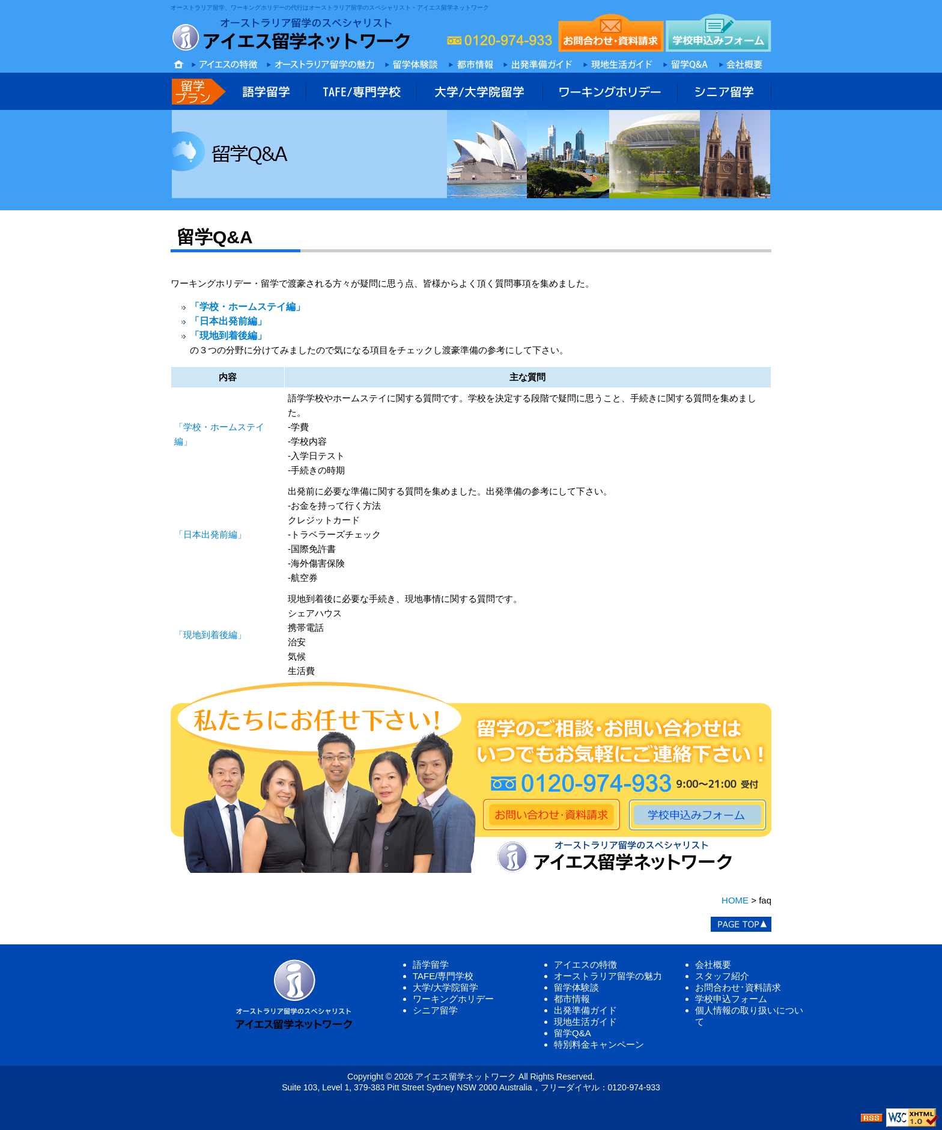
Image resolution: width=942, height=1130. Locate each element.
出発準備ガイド (585, 1010)
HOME (735, 900)
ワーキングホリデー (453, 999)
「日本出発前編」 (228, 321)
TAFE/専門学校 (443, 976)
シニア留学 (435, 1010)
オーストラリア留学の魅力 (608, 976)
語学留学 (431, 964)
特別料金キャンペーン (599, 1044)
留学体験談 (576, 987)
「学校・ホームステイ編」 (247, 307)
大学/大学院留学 (445, 987)
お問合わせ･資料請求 (738, 987)
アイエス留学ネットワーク (465, 1076)
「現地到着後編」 (228, 335)
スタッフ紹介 (722, 976)
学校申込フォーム (731, 999)
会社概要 (713, 964)
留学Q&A (572, 1033)
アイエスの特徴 (585, 964)
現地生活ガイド (585, 1021)
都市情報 (572, 999)
